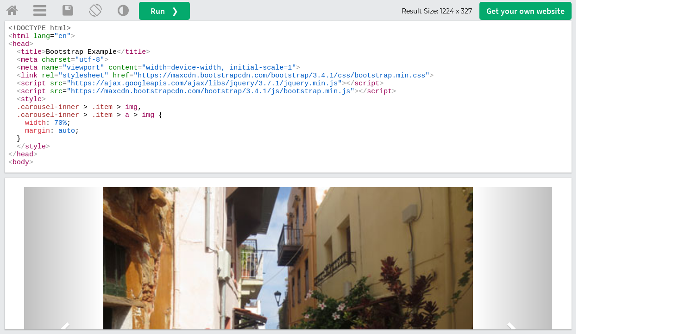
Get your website (525, 11)
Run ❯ (164, 11)
